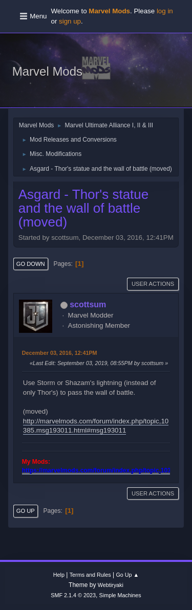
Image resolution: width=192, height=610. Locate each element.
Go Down (30, 264)
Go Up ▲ (127, 575)
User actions (153, 284)
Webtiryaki (110, 585)
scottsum (88, 304)
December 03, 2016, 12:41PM (59, 353)
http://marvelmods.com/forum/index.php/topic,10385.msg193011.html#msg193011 (95, 426)
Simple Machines (120, 595)
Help (59, 575)
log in (165, 11)
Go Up (25, 511)
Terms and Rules (90, 575)
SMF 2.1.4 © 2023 (73, 595)
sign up (70, 21)
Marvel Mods (47, 71)
